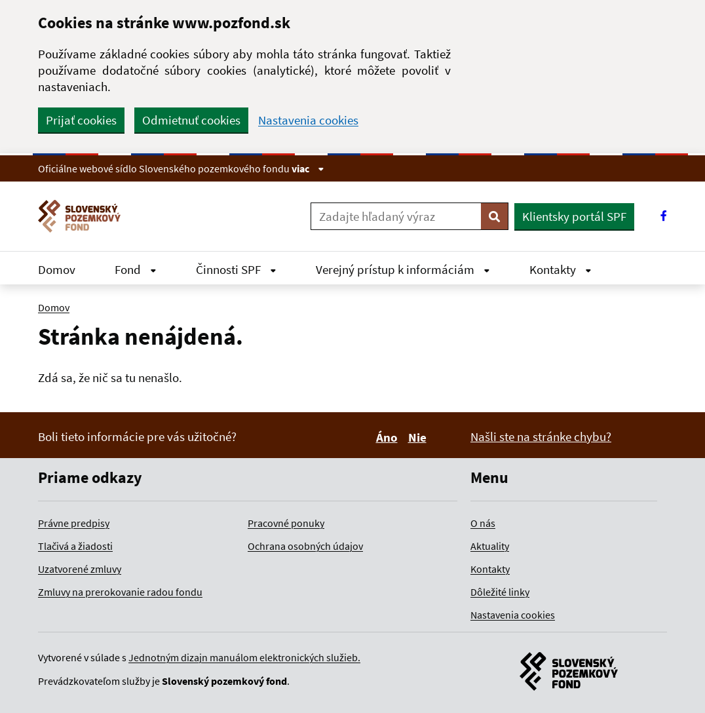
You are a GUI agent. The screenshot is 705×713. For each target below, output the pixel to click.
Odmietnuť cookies (191, 120)
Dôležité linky (499, 591)
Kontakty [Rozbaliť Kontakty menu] (560, 269)
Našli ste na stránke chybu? (540, 436)
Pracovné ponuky (286, 523)
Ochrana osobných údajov (305, 545)
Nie (419, 437)
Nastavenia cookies (308, 120)
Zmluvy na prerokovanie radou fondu (120, 591)
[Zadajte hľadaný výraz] (396, 216)
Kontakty (490, 568)
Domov (56, 269)
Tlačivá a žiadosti (75, 545)
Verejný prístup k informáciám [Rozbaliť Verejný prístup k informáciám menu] (403, 269)
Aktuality (489, 545)
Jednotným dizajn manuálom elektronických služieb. (244, 657)
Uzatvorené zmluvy (79, 568)
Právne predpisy (73, 523)
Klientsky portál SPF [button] (574, 216)
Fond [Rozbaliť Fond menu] (136, 269)
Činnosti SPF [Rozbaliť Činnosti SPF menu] (236, 269)
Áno (389, 437)
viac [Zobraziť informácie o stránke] (308, 168)
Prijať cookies (81, 120)
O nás (482, 523)
